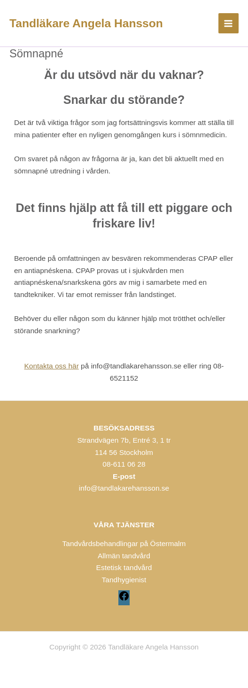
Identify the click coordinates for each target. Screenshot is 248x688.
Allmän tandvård (124, 556)
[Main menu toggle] (228, 23)
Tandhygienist (124, 580)
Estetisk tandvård (124, 567)
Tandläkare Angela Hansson (86, 23)
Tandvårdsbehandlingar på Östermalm (124, 543)
